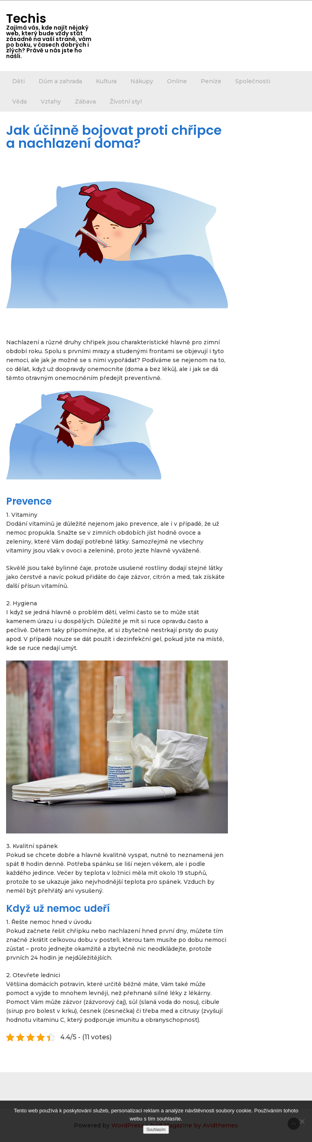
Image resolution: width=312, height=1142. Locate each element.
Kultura (106, 81)
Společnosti (252, 81)
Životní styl (126, 101)
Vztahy (51, 101)
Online (177, 81)
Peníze (211, 81)
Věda (19, 101)
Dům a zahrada (60, 81)
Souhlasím (155, 1129)
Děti (18, 81)
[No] (302, 1121)
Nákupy (141, 81)
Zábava (85, 101)
